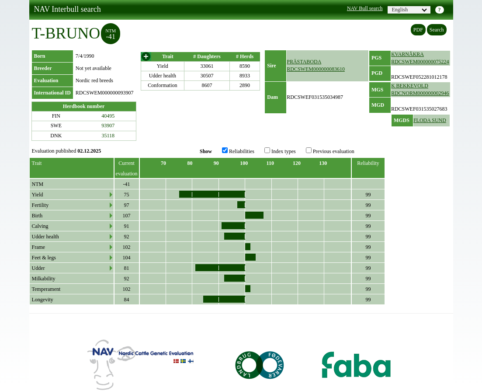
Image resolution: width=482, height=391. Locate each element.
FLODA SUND (429, 120)
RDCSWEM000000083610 (316, 69)
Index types (280, 150)
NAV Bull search (365, 8)
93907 (107, 125)
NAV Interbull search (67, 9)
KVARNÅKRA (407, 54)
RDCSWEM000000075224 (420, 62)
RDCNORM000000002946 (420, 93)
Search (437, 30)
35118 (108, 136)
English (409, 10)
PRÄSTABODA (304, 62)
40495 (107, 116)
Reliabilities (238, 150)
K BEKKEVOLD (409, 86)
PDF (418, 30)
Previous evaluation (330, 150)
